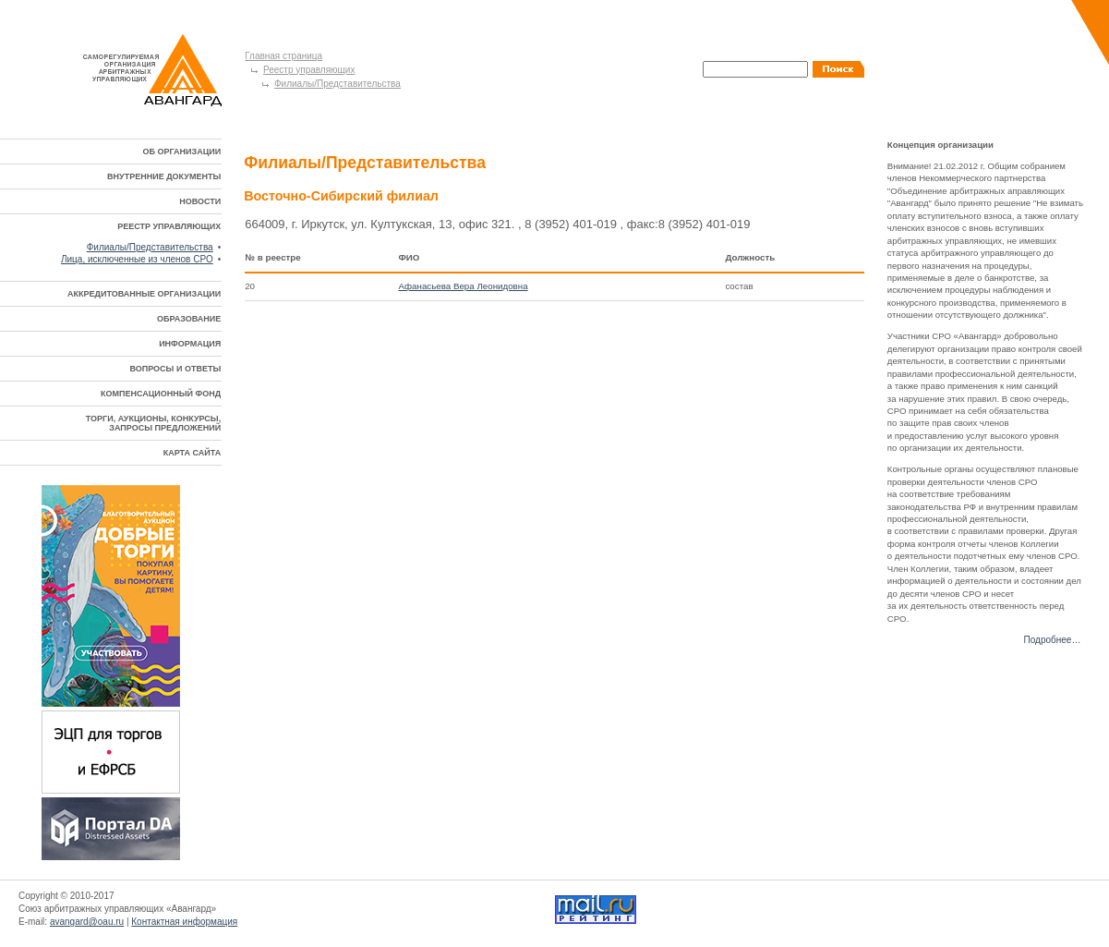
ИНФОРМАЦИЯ (190, 343)
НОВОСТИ (200, 201)
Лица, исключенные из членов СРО (137, 259)
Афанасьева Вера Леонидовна (462, 286)
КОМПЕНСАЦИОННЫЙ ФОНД (161, 393)
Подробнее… (1052, 640)
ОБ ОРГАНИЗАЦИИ (182, 151)
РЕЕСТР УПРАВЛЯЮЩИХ (169, 226)
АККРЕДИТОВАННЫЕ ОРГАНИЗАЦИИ (144, 293)
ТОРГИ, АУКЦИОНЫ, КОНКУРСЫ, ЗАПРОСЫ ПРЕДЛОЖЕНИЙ (153, 423)
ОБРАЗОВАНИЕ (189, 318)
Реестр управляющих (309, 70)
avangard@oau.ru (87, 922)
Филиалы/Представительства (337, 84)
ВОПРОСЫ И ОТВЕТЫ (175, 368)
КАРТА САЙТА (192, 452)
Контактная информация (184, 922)
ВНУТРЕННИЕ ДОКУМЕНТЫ (164, 176)
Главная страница (283, 56)
